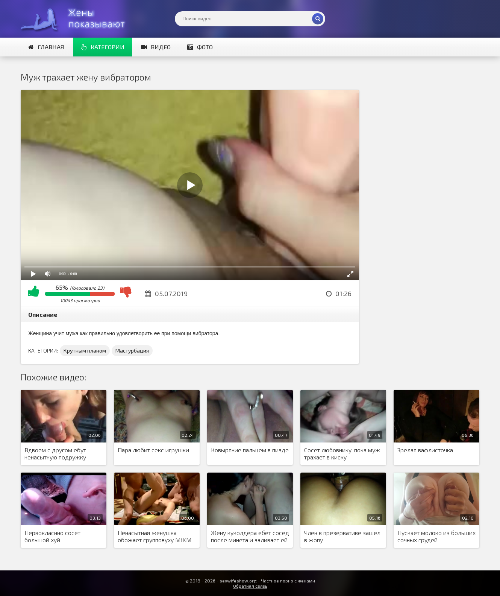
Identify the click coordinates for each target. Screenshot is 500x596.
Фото (200, 46)
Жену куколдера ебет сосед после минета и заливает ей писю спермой (250, 536)
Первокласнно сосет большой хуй (52, 536)
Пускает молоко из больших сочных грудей (436, 536)
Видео (156, 46)
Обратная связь (250, 585)
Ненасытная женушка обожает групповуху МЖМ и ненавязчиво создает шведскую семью (154, 536)
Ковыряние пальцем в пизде (250, 449)
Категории (102, 46)
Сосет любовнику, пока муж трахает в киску (342, 453)
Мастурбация (132, 350)
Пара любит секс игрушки (153, 449)
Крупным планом (85, 350)
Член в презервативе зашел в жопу (342, 536)
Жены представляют (77, 19)
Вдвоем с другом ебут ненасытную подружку (55, 453)
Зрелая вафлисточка (425, 449)
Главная (46, 46)
